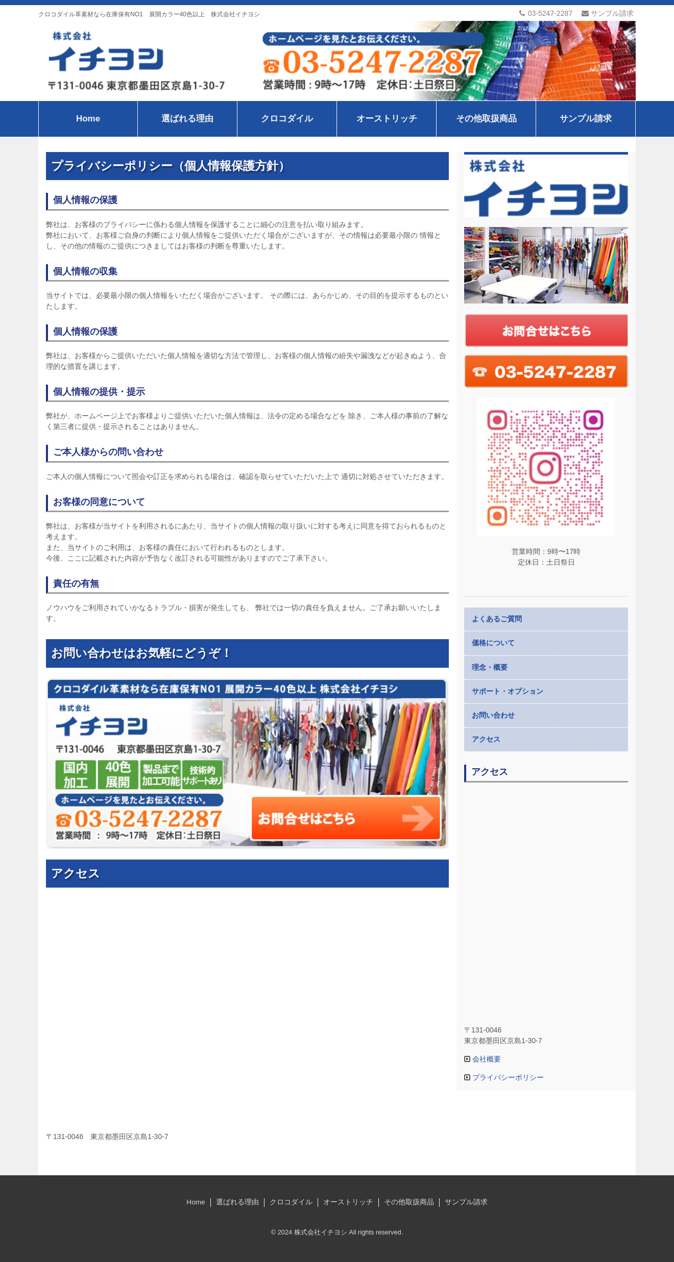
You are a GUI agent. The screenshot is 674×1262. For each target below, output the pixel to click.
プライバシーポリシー (507, 1077)
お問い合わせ (493, 715)
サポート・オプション (507, 691)
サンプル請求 (608, 13)
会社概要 (485, 1059)
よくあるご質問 (497, 619)
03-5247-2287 (545, 13)
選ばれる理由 (187, 118)
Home (88, 118)
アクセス (486, 739)
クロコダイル (287, 118)
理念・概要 (490, 667)
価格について (493, 643)
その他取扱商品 (486, 118)
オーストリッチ (386, 118)
